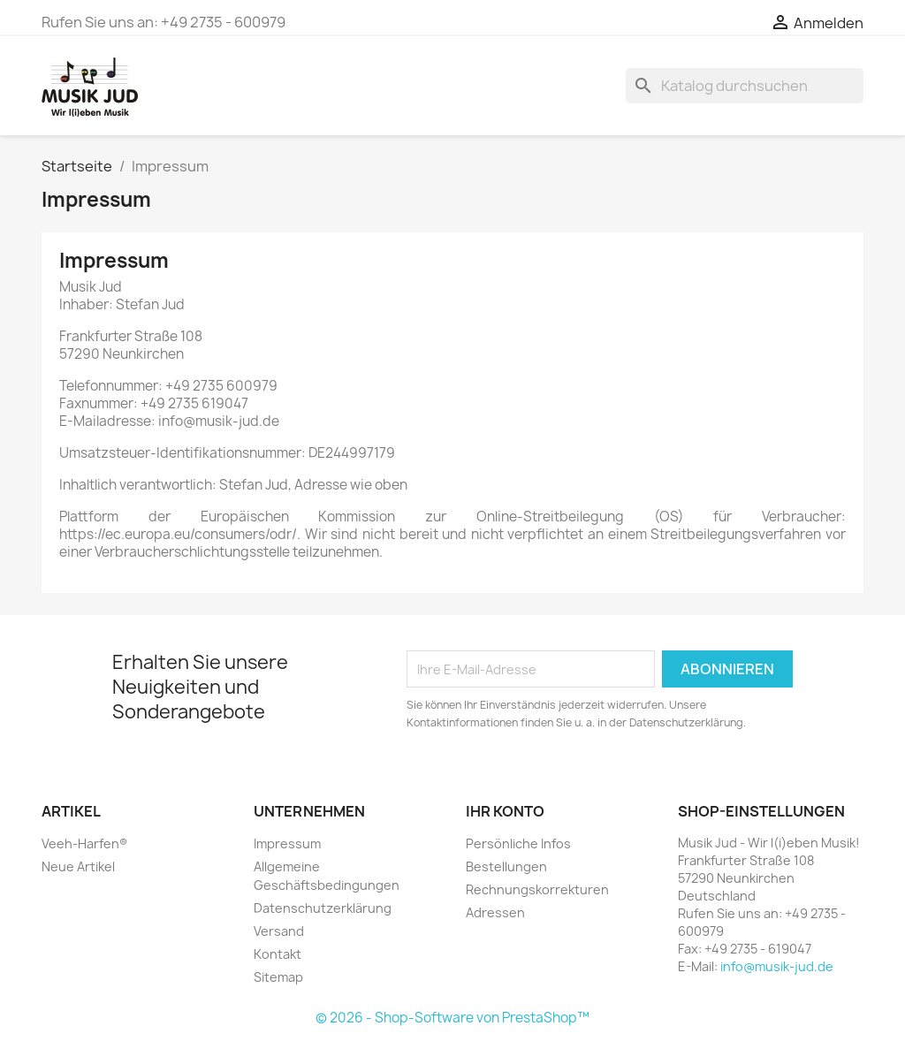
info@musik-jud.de (776, 966)
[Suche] (744, 85)
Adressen (495, 912)
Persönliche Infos (518, 843)
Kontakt (277, 954)
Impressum (287, 843)
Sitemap (278, 977)
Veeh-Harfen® (84, 843)
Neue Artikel (78, 866)
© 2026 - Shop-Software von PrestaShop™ (452, 1017)
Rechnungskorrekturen (537, 889)
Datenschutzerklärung (323, 908)
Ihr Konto (505, 811)
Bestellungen (506, 866)
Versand (279, 931)
